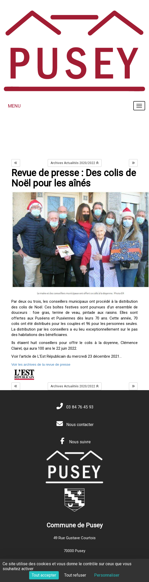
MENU (14, 106)
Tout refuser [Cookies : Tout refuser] (75, 575)
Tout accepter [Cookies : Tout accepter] (44, 575)
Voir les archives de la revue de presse (40, 364)
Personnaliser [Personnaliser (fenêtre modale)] (106, 575)
